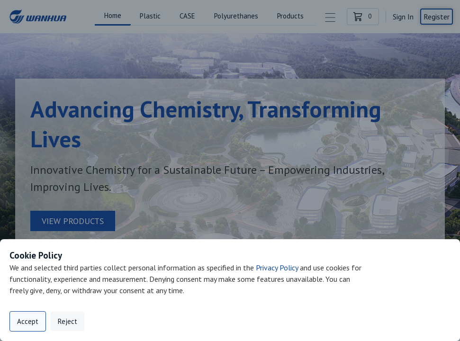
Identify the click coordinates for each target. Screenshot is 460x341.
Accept (27, 321)
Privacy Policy (277, 267)
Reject (67, 321)
